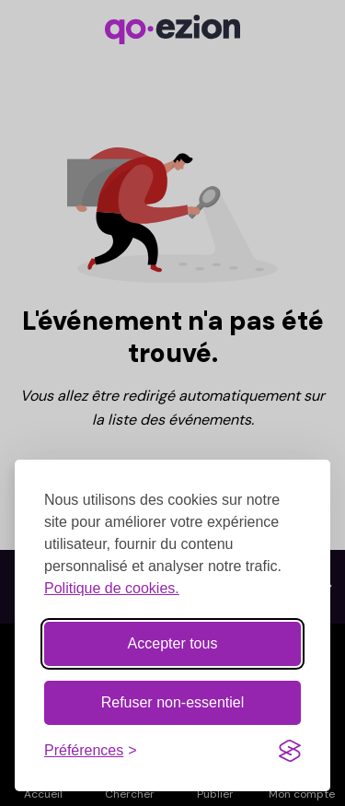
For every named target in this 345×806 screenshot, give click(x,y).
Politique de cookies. (111, 588)
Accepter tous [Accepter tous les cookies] (173, 643)
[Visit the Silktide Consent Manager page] (290, 751)
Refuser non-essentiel (173, 702)
